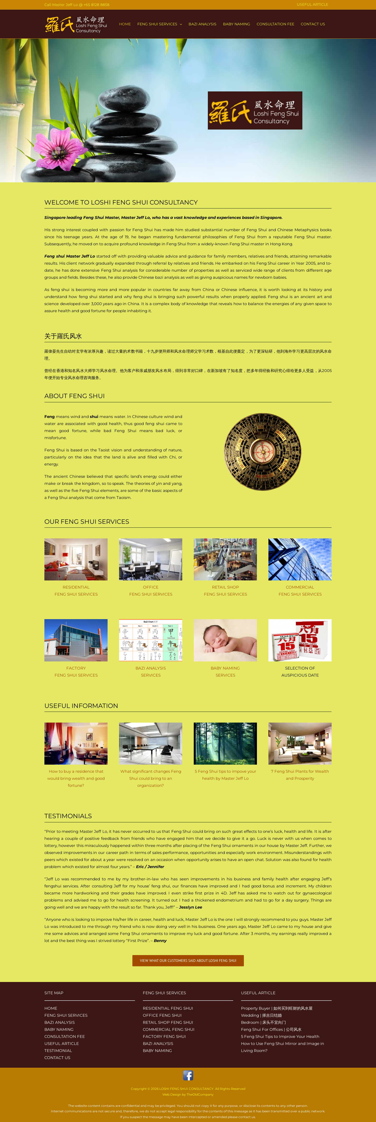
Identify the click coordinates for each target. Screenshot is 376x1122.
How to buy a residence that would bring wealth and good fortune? (76, 778)
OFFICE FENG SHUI (162, 1015)
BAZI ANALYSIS (151, 668)
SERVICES (151, 675)
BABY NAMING (225, 668)
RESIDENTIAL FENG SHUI (168, 1008)
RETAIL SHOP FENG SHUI (168, 1022)
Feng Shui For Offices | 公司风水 (271, 1029)
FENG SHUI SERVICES (76, 594)
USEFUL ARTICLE (61, 1043)
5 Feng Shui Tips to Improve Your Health (280, 1036)
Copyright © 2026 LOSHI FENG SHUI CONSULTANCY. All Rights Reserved (188, 1089)
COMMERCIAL (300, 587)
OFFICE (150, 587)
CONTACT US (57, 1057)
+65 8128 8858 (96, 4)
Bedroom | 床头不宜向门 (263, 1022)
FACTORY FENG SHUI (164, 1036)
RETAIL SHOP (225, 587)
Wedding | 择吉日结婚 (261, 1015)
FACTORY (76, 668)
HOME (50, 1008)
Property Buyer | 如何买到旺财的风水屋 (277, 1008)
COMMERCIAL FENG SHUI (169, 1029)
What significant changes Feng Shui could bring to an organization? (150, 778)
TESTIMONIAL (58, 1050)
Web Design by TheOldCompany (188, 1094)
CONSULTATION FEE (64, 1036)
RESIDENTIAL (76, 587)
